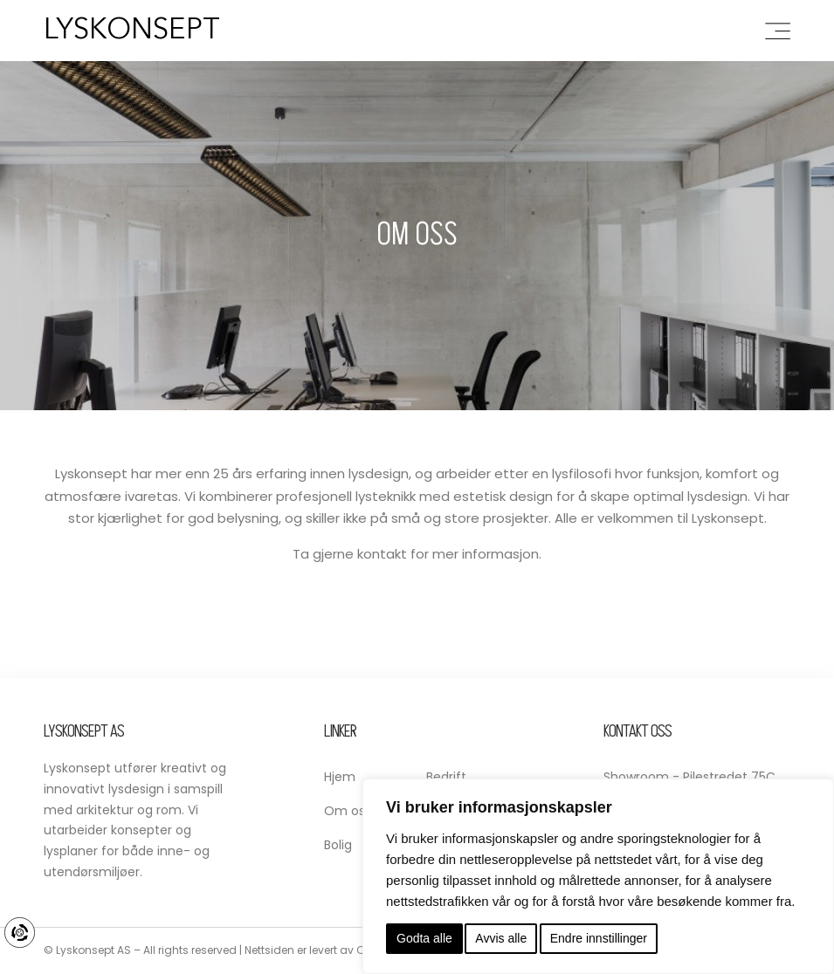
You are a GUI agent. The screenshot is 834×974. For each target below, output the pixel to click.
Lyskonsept (132, 31)
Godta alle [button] (424, 938)
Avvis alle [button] (501, 938)
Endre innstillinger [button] (598, 938)
